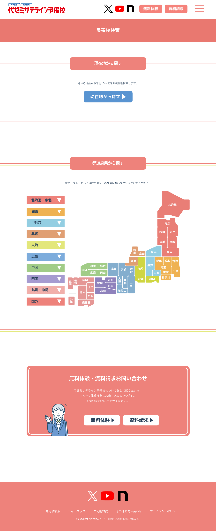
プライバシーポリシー (164, 511)
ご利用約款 (100, 511)
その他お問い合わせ (129, 511)
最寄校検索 (53, 511)
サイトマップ (76, 511)
